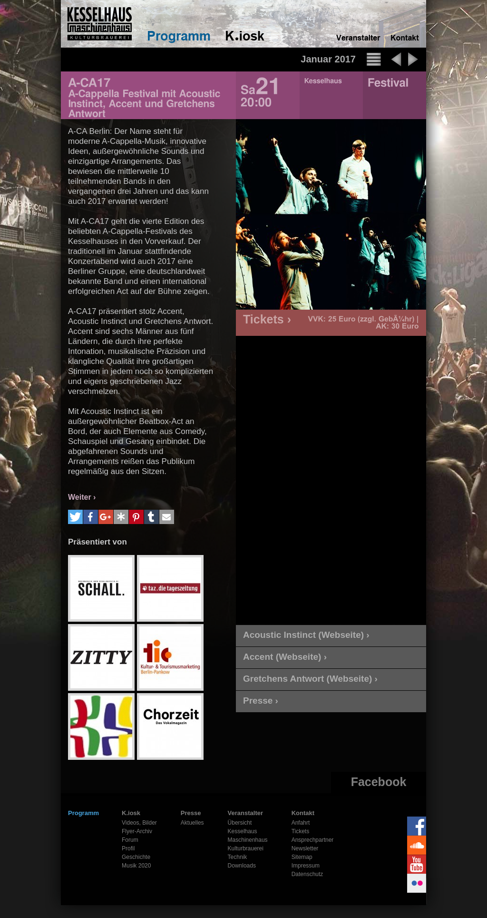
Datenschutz (307, 874)
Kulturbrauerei (245, 848)
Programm (83, 813)
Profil (128, 848)
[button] (75, 517)
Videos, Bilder (139, 822)
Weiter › (82, 497)
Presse (191, 813)
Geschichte (136, 857)
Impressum (306, 865)
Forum (130, 840)
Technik (237, 857)
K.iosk (131, 813)
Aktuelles (192, 822)
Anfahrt (301, 822)
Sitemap (302, 857)
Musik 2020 (136, 865)
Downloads (242, 865)
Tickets (301, 831)
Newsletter (305, 848)
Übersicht (240, 822)
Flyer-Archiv (137, 831)
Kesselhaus (242, 831)
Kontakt (303, 813)
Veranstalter (245, 813)
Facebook (379, 781)
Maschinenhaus (248, 840)
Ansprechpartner (313, 840)
